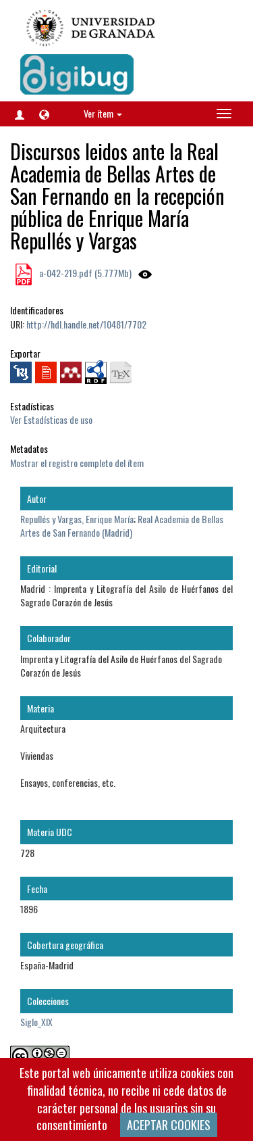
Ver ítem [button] (103, 113)
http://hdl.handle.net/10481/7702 (86, 324)
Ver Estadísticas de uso (51, 419)
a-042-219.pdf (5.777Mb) (84, 273)
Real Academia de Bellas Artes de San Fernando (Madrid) (121, 525)
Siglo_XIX (36, 1022)
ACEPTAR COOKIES (168, 1125)
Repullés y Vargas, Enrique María (77, 519)
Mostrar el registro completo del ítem (77, 463)
